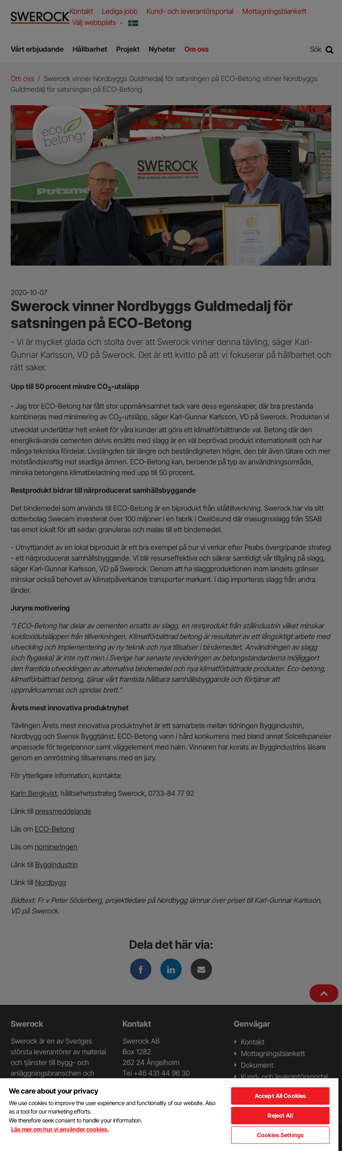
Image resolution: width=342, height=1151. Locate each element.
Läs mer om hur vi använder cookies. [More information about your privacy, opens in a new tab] (60, 1129)
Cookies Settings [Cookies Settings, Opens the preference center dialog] (280, 1135)
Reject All (280, 1115)
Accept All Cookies (280, 1095)
